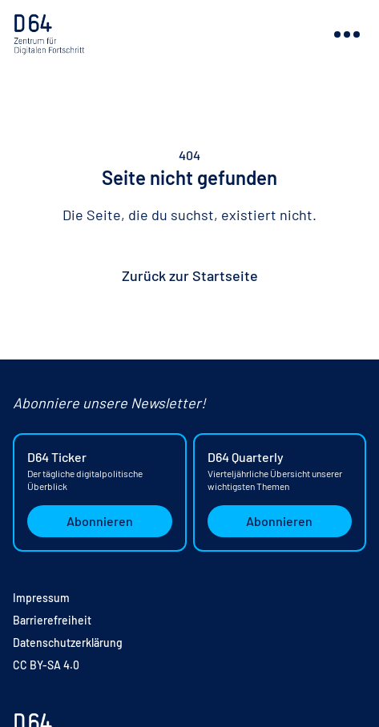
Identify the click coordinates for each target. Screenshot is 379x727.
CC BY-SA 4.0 (46, 665)
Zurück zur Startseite (190, 275)
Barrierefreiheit (52, 620)
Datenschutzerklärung (68, 642)
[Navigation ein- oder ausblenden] (347, 34)
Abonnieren (100, 520)
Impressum (41, 597)
